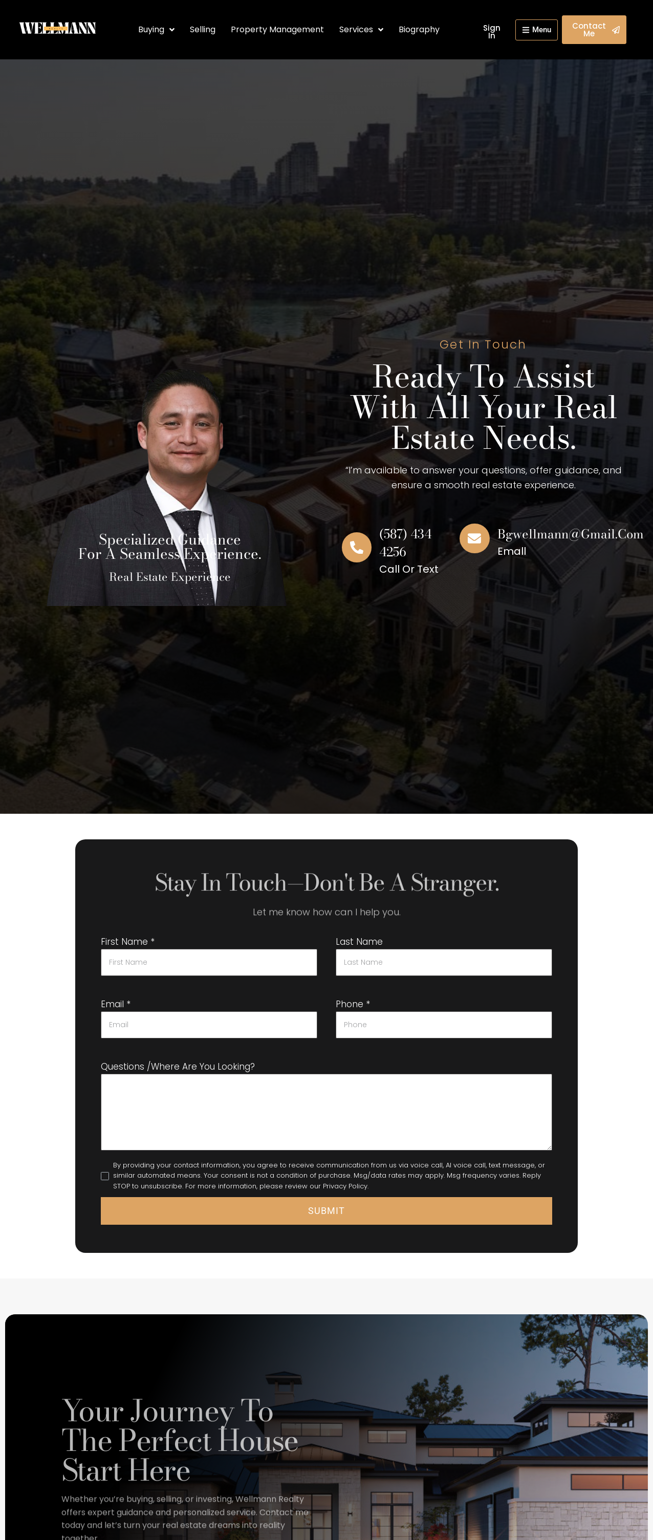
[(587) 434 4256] (357, 547)
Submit (326, 1210)
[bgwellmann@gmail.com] (474, 538)
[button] (533, 29)
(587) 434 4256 (406, 542)
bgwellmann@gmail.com (573, 534)
